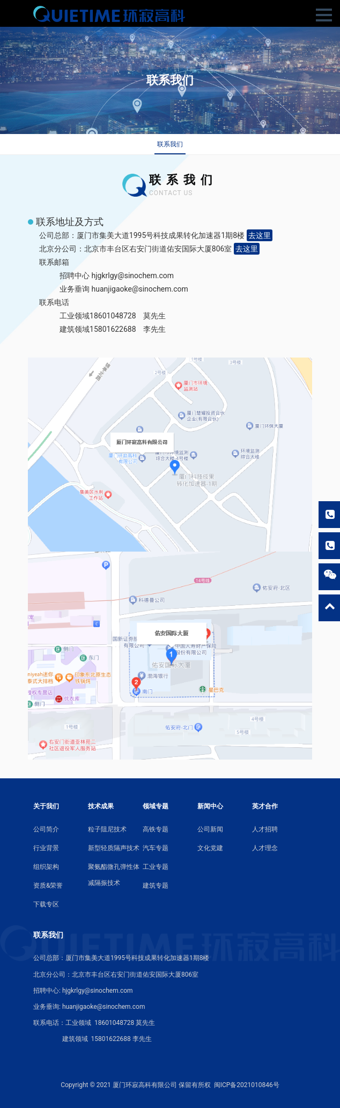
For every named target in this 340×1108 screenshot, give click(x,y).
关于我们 (46, 806)
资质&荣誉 (48, 885)
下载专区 (46, 904)
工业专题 (155, 867)
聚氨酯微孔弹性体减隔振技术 (113, 875)
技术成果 (101, 806)
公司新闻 (210, 829)
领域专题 (155, 806)
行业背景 (46, 848)
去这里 (259, 235)
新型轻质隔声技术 (113, 848)
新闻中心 (210, 806)
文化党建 (210, 848)
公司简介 (46, 829)
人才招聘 (265, 829)
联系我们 (170, 144)
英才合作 (265, 806)
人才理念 (265, 848)
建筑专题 (155, 885)
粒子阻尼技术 (107, 829)
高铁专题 (155, 829)
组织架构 (46, 867)
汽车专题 (155, 848)
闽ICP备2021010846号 (246, 1085)
